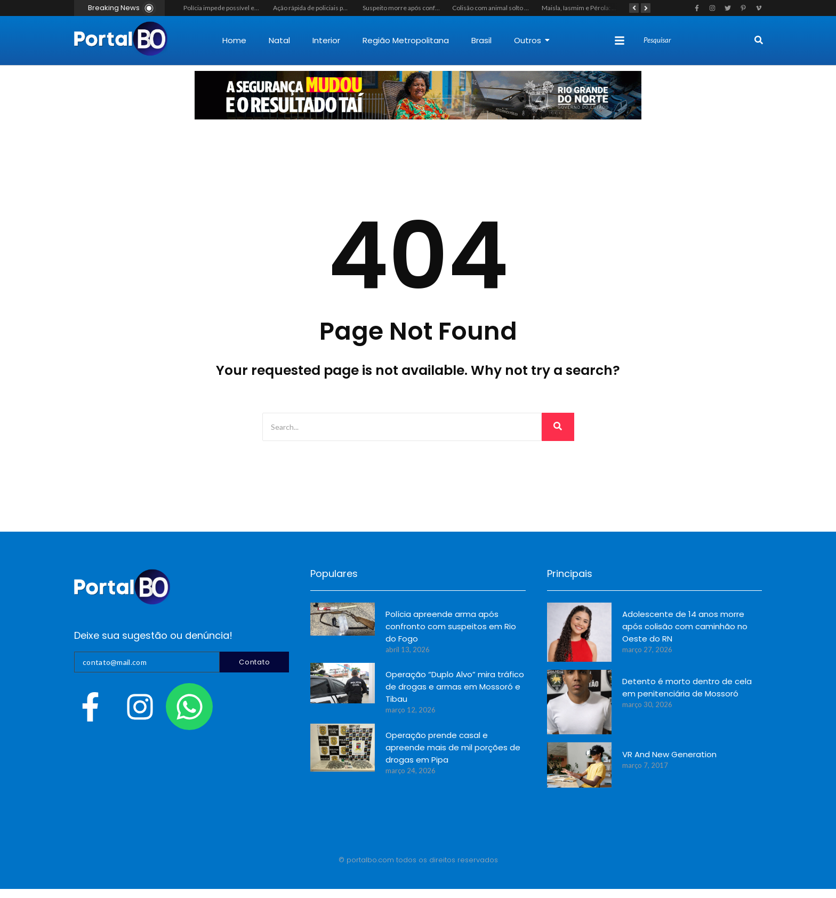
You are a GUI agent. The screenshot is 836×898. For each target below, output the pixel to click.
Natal (279, 40)
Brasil (481, 40)
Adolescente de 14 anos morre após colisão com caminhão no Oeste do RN (684, 626)
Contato (254, 662)
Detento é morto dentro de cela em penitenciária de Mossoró (687, 687)
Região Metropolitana (406, 40)
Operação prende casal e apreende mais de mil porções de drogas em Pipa (452, 747)
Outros (532, 40)
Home (234, 40)
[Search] (697, 41)
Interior (326, 40)
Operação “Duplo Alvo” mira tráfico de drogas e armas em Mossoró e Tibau (454, 686)
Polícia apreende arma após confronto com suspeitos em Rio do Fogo (450, 626)
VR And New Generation (669, 754)
